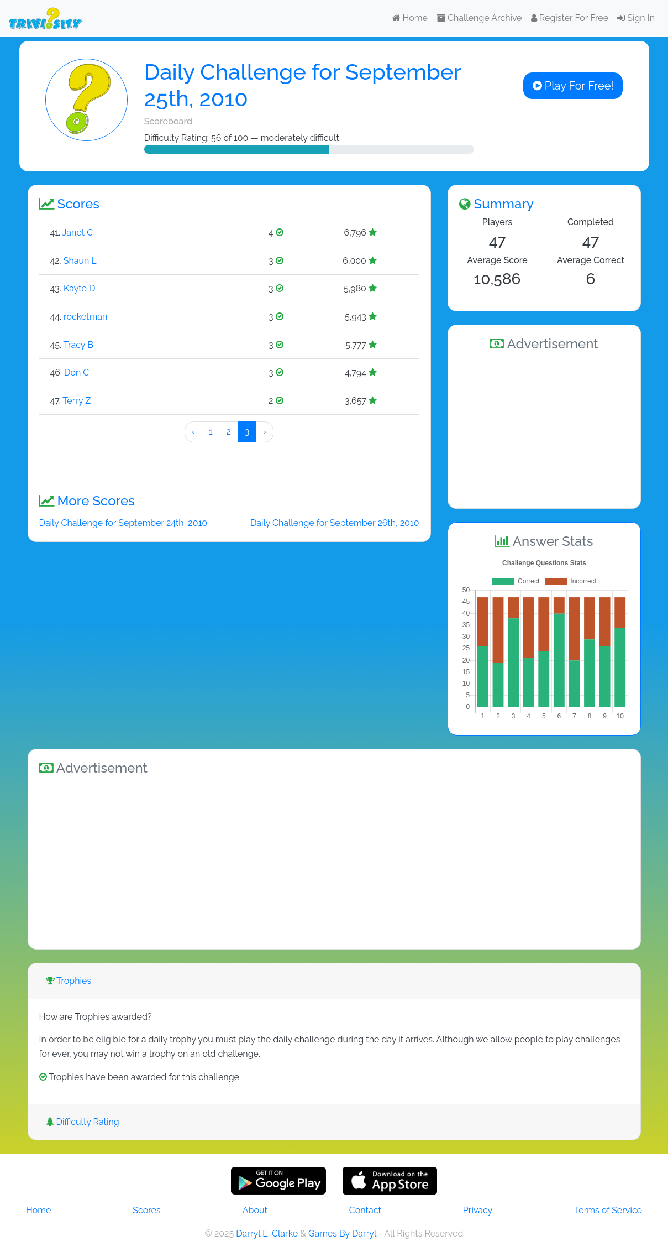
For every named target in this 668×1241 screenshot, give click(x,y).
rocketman (85, 316)
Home (410, 18)
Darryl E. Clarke (267, 1233)
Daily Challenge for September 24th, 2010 (123, 523)
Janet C (77, 232)
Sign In (636, 18)
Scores (146, 1210)
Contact (365, 1210)
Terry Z (76, 400)
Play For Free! (573, 85)
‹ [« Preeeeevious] (193, 431)
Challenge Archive (479, 18)
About (255, 1210)
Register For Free (569, 18)
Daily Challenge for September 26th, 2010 (334, 523)
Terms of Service (608, 1210)
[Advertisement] (544, 428)
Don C (76, 372)
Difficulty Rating (82, 1122)
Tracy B (78, 345)
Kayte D (80, 288)
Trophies (69, 981)
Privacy (477, 1210)
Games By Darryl (342, 1233)
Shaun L (80, 260)
